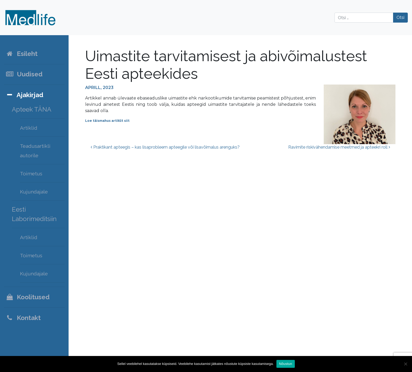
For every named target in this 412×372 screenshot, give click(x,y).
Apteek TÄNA (31, 109)
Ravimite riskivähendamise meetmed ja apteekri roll (339, 147)
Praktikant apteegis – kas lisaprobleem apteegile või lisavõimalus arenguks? (165, 147)
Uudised (24, 74)
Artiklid (28, 128)
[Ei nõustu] (405, 363)
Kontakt (23, 318)
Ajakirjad (24, 95)
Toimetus (31, 173)
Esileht (22, 53)
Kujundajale (34, 192)
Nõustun (285, 364)
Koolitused (28, 297)
